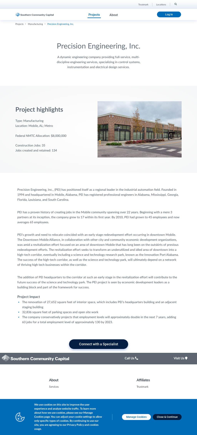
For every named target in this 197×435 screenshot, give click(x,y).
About (113, 15)
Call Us (131, 358)
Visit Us (180, 358)
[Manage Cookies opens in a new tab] (136, 417)
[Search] (175, 4)
